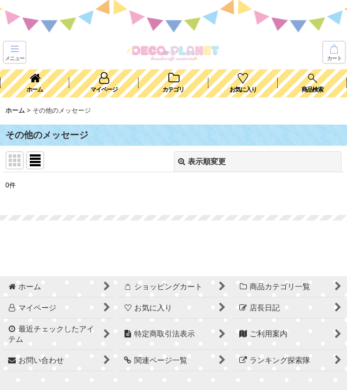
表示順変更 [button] (202, 161)
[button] (15, 52)
